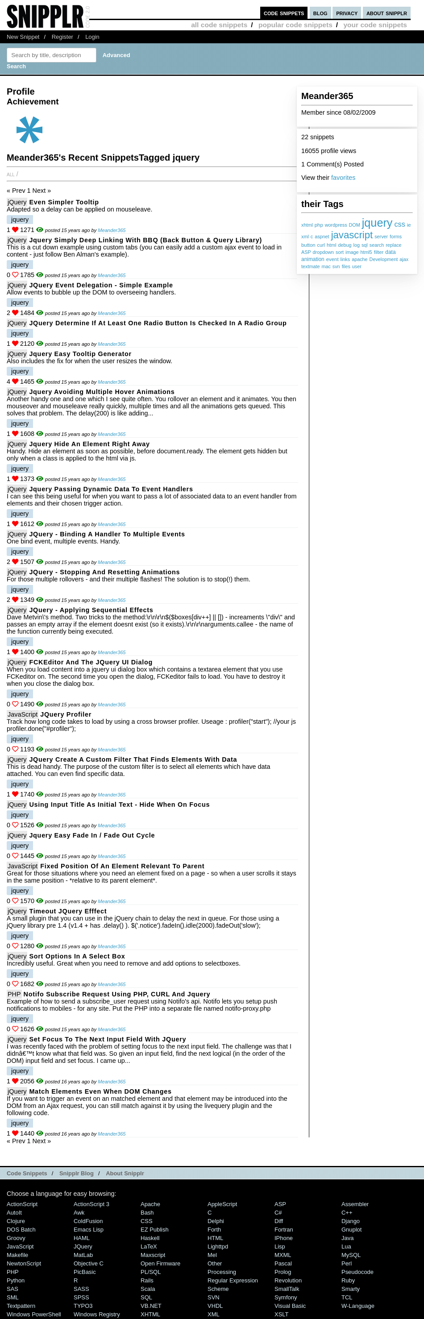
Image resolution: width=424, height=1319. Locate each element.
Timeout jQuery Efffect (68, 911)
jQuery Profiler (65, 714)
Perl (346, 1263)
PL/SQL (151, 1272)
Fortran (283, 1229)
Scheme (218, 1289)
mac (325, 266)
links (345, 259)
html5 (366, 252)
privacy (346, 13)
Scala (148, 1289)
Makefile (17, 1255)
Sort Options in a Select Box (77, 956)
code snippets (284, 13)
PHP (14, 994)
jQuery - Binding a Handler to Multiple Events (107, 534)
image (351, 252)
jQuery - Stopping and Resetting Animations (104, 572)
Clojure (16, 1221)
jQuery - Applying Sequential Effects (91, 610)
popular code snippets (295, 25)
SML (13, 1297)
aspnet (322, 236)
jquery (377, 222)
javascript (352, 235)
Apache (150, 1204)
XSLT (281, 1314)
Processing (222, 1272)
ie (409, 225)
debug (344, 245)
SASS (81, 1289)
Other (215, 1263)
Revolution (288, 1280)
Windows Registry (97, 1314)
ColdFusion (88, 1221)
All (11, 174)
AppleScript (222, 1204)
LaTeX (149, 1246)
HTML (215, 1238)
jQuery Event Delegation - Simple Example (101, 285)
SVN (214, 1297)
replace (393, 245)
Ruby (348, 1280)
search (377, 245)
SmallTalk (286, 1289)
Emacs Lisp (89, 1229)
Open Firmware (160, 1263)
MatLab (83, 1255)
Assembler (355, 1204)
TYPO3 (83, 1305)
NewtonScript (24, 1263)
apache (359, 259)
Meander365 (111, 230)
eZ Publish (155, 1229)
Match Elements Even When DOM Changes (100, 1091)
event (332, 259)
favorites (343, 177)
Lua (346, 1246)
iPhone (283, 1238)
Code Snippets (27, 1173)
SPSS (81, 1297)
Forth (214, 1229)
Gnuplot (351, 1229)
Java (347, 1238)
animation (312, 259)
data (390, 252)
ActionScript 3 (91, 1204)
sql (365, 245)
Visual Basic (290, 1305)
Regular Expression (233, 1280)
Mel (212, 1255)
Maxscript (153, 1255)
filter (378, 252)
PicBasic (85, 1272)
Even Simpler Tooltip (64, 202)
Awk (79, 1212)
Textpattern (21, 1305)
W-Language (357, 1305)
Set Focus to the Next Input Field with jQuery (107, 1039)
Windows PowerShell (34, 1314)
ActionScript (22, 1204)
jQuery (17, 202)
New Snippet (23, 36)
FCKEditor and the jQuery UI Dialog (91, 662)
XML (214, 1314)
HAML (82, 1238)
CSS (147, 1221)
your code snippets (375, 25)
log (356, 245)
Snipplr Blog (76, 1173)
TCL (346, 1297)
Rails (147, 1280)
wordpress (336, 225)
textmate (310, 266)
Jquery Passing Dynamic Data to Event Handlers (111, 489)
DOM (354, 225)
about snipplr (386, 13)
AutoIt (14, 1212)
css (399, 224)
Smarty (350, 1289)
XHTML (150, 1314)
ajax (403, 259)
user (357, 266)
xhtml (307, 225)
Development (384, 259)
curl (321, 245)
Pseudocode (357, 1272)
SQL (146, 1297)
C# (278, 1212)
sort (340, 252)
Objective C (89, 1263)
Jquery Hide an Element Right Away (89, 444)
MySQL (351, 1255)
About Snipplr (125, 1173)
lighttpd (218, 1246)
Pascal (283, 1263)
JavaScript (22, 714)
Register (62, 36)
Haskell (150, 1238)
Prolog (282, 1272)
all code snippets (219, 25)
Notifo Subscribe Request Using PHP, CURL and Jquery (117, 994)
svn (336, 266)
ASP (306, 252)
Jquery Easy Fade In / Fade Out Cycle (92, 835)
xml (305, 236)
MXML (282, 1255)
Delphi (216, 1221)
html (331, 245)
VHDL (215, 1305)
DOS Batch (21, 1229)
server (381, 236)
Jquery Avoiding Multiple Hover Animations (102, 391)
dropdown (323, 252)
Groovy (16, 1238)
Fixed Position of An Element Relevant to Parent (122, 866)
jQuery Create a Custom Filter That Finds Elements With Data (133, 759)
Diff (278, 1221)
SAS (12, 1289)
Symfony (285, 1297)
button (308, 245)
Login (92, 36)
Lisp (279, 1246)
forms (396, 236)
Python (16, 1280)
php (319, 225)
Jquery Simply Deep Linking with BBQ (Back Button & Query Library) (145, 240)
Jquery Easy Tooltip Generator (80, 353)
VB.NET (151, 1305)
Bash (147, 1212)
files (346, 266)
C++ (346, 1212)
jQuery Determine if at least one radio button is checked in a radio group (158, 323)
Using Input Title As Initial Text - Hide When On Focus (119, 804)
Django (350, 1221)
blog (320, 13)
